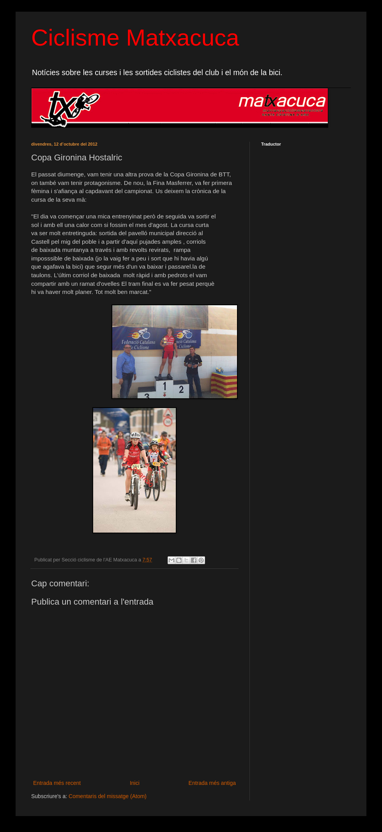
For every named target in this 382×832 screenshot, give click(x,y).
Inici (135, 783)
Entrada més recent (57, 783)
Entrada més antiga (212, 783)
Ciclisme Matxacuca (135, 38)
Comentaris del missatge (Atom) (108, 796)
